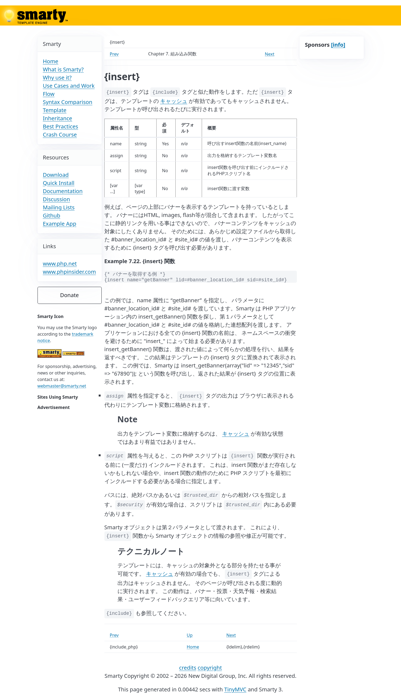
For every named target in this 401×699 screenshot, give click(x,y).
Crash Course (60, 134)
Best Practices (60, 126)
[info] (338, 44)
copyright (210, 667)
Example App (59, 223)
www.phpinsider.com (69, 271)
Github (51, 215)
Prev (114, 54)
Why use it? (57, 77)
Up (190, 635)
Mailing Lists (59, 207)
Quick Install (58, 183)
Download (56, 174)
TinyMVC (235, 689)
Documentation (63, 191)
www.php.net (60, 263)
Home (50, 61)
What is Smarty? (63, 69)
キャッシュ (173, 101)
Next (269, 54)
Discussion (56, 199)
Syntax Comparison (67, 102)
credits (187, 667)
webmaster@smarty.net (62, 386)
